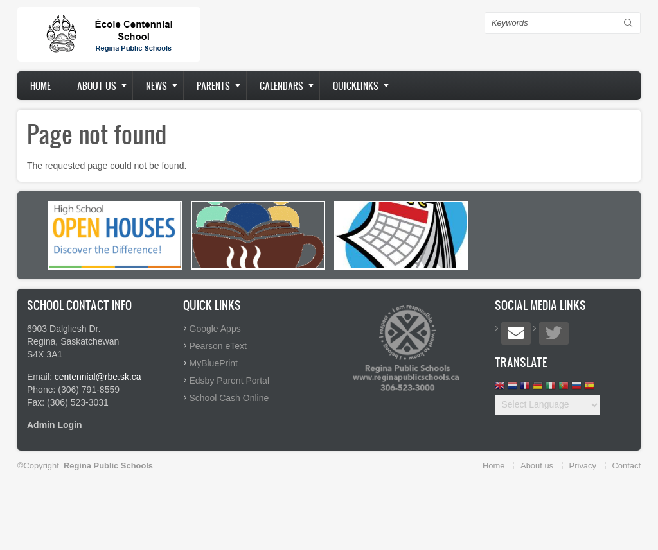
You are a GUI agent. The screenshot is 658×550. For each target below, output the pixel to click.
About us (96, 85)
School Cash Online (229, 398)
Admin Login (54, 425)
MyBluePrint (214, 363)
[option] (114, 235)
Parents (213, 85)
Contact (626, 465)
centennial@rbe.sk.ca (98, 377)
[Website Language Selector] (547, 405)
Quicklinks (355, 85)
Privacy (582, 465)
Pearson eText (218, 346)
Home (40, 85)
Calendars (281, 85)
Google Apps (215, 328)
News (156, 85)
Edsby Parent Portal (230, 380)
